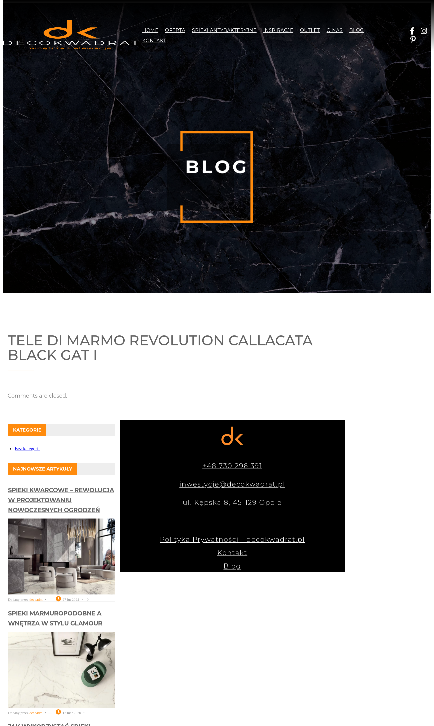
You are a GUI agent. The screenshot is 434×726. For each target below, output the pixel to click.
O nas (335, 30)
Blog (356, 30)
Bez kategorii (27, 448)
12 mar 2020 (68, 713)
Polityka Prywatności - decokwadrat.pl (232, 540)
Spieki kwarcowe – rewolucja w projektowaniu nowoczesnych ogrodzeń (61, 500)
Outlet (310, 30)
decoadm (36, 599)
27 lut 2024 (67, 599)
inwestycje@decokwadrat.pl (232, 484)
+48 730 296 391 (232, 466)
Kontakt (154, 41)
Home (150, 30)
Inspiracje (278, 30)
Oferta (175, 30)
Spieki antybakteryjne (224, 30)
